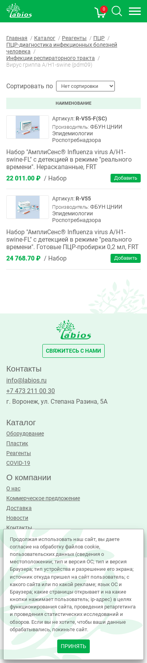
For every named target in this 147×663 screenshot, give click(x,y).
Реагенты (18, 453)
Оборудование (25, 433)
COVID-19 (18, 463)
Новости (17, 518)
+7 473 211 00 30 (30, 391)
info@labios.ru (26, 380)
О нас (13, 488)
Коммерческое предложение (43, 498)
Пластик (17, 443)
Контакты (19, 528)
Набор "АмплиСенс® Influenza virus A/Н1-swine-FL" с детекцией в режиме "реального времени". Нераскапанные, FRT (69, 159)
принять (73, 646)
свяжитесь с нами (73, 351)
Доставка (19, 508)
